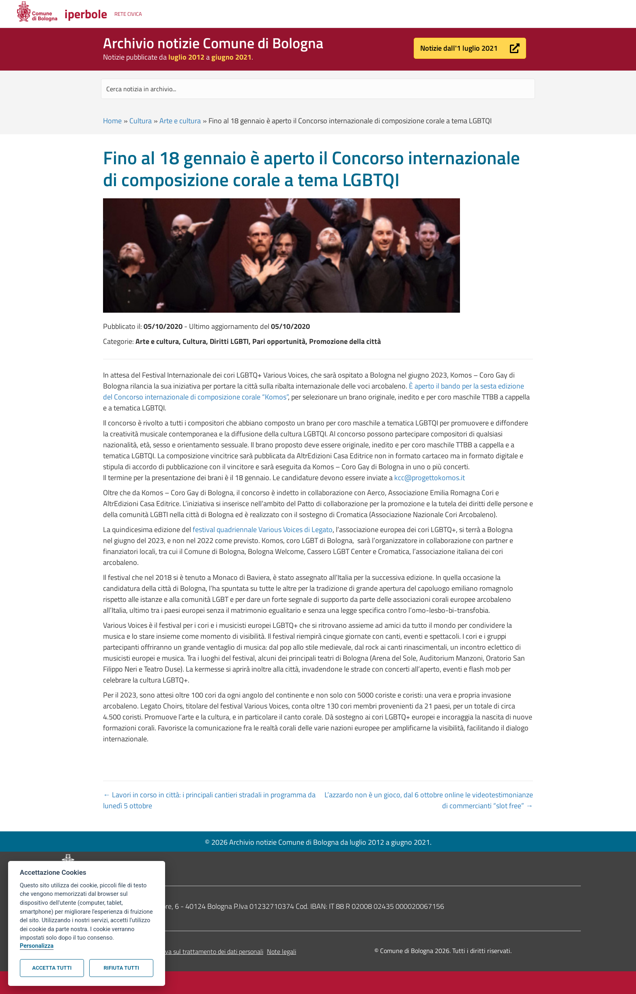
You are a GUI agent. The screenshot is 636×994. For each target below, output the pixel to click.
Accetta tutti (51, 968)
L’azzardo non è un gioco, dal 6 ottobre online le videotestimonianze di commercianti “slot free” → (428, 800)
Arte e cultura (180, 120)
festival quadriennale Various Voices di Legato (263, 529)
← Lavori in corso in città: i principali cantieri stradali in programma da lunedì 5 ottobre (209, 800)
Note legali (281, 951)
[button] (470, 48)
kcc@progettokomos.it (429, 477)
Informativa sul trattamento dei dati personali (201, 951)
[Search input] (318, 89)
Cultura (140, 120)
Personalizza (37, 945)
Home (112, 120)
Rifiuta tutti (121, 968)
